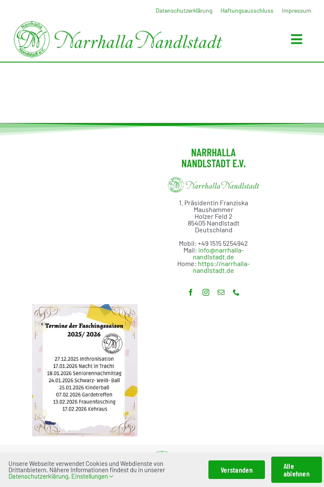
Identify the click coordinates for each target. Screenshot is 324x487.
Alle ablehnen (297, 469)
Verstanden (237, 469)
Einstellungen (92, 476)
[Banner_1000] (118, 24)
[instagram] (205, 292)
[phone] (236, 292)
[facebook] (190, 292)
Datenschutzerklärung (38, 476)
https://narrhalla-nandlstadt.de (221, 266)
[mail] (221, 292)
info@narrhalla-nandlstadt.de (218, 253)
